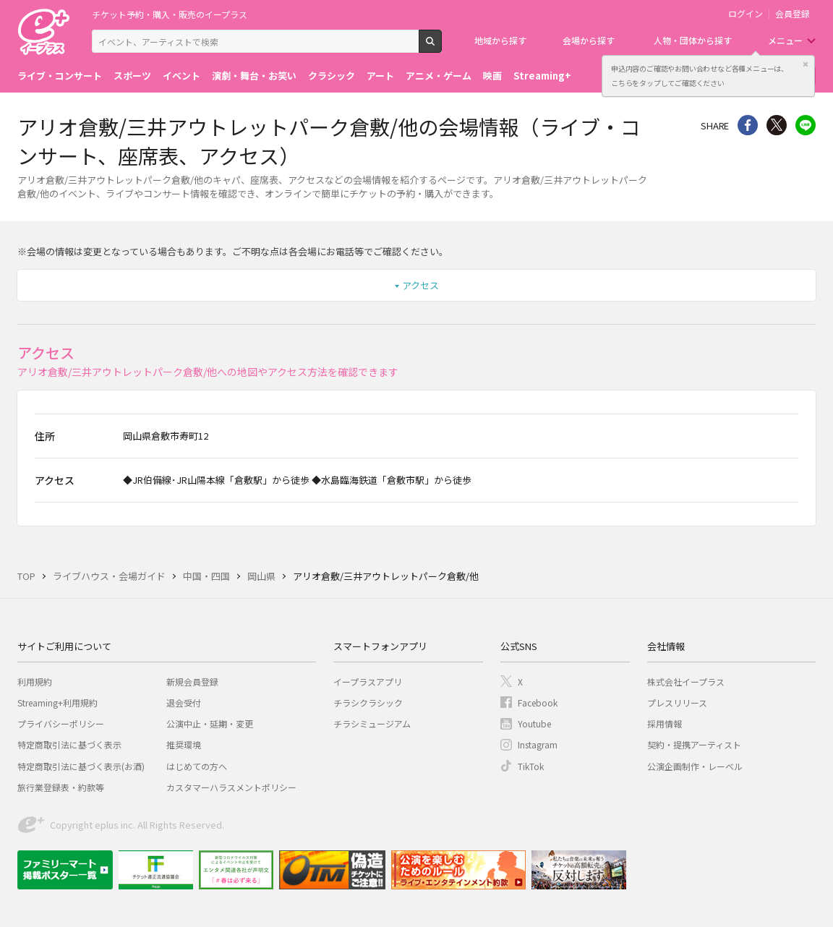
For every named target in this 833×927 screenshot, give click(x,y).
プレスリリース (677, 702)
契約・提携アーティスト (694, 744)
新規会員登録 (192, 681)
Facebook (538, 702)
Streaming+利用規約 (57, 702)
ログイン (745, 14)
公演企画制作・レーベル (695, 766)
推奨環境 (183, 744)
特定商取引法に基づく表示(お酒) (81, 766)
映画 (492, 75)
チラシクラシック (368, 702)
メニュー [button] (785, 40)
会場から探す (589, 40)
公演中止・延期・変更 (209, 723)
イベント (181, 75)
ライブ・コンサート (59, 75)
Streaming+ (542, 75)
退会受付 (183, 702)
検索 (441, 47)
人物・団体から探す (693, 40)
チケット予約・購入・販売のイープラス (169, 14)
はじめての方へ (196, 766)
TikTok (531, 766)
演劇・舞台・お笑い (254, 75)
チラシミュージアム (372, 723)
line (805, 125)
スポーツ (132, 75)
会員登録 (792, 14)
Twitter (776, 125)
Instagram (538, 744)
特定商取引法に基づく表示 (69, 744)
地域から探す (500, 40)
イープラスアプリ (367, 681)
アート (380, 75)
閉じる (805, 64)
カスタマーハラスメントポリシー (231, 787)
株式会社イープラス (686, 681)
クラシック (331, 75)
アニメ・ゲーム (438, 75)
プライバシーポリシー (60, 723)
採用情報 (664, 723)
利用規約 (34, 681)
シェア (748, 125)
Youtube (534, 723)
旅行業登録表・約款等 (60, 787)
